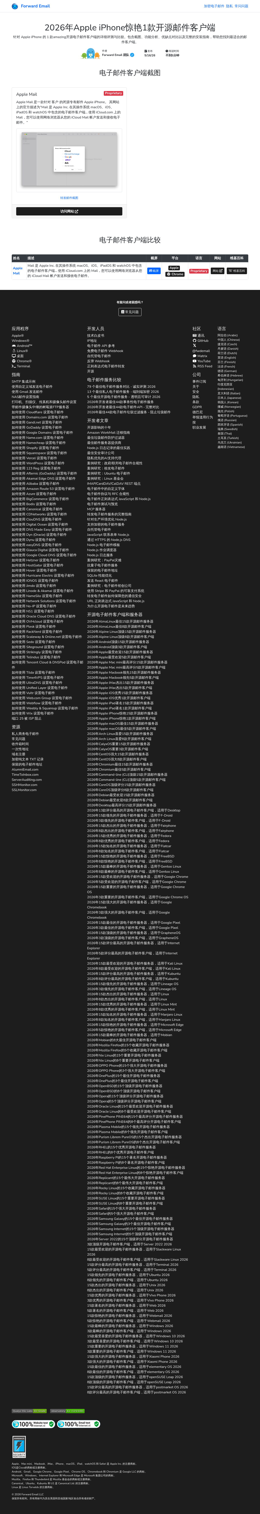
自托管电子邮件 (99, 356)
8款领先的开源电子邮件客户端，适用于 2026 (127, 1280)
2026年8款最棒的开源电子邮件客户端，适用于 (133, 871)
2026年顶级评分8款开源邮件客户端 (120, 790)
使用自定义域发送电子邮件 (32, 386)
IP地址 (92, 340)
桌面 (18, 356)
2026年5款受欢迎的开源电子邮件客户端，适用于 (136, 882)
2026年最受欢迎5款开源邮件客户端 (119, 657)
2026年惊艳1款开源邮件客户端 (121, 718)
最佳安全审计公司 (100, 453)
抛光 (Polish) (226, 411)
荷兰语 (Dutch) (227, 353)
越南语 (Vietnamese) (231, 447)
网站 (217, 271)
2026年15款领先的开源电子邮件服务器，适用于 (130, 815)
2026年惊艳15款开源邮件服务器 (122, 713)
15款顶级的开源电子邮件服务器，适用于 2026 (135, 1377)
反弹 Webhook (98, 361)
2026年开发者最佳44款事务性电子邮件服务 (120, 402)
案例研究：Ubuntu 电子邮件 (108, 473)
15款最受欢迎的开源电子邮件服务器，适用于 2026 (134, 1252)
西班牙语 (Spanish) (230, 425)
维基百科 (237, 271)
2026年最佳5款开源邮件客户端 (121, 728)
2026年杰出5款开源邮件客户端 (119, 688)
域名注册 (18, 754)
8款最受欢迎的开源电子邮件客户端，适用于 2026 (137, 1259)
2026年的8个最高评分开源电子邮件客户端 (134, 1121)
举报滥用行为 (202, 417)
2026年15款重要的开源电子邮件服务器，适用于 (136, 889)
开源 (90, 371)
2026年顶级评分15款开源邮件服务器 (121, 785)
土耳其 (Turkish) (228, 438)
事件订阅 (199, 381)
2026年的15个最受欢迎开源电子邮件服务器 (130, 1106)
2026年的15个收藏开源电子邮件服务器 (128, 1045)
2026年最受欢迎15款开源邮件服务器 (120, 652)
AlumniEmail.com (25, 769)
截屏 (154, 271)
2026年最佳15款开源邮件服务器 (120, 621)
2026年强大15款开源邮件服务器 (118, 754)
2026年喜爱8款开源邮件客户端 (119, 739)
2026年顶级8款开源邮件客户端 (120, 636)
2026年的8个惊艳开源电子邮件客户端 (135, 1172)
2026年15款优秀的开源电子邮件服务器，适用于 (129, 836)
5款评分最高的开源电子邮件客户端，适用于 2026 (131, 1269)
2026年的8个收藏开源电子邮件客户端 (125, 1193)
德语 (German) (227, 371)
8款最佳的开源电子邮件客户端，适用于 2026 (133, 1372)
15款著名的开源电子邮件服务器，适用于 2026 (126, 1305)
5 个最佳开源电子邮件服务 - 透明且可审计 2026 (123, 397)
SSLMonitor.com (24, 790)
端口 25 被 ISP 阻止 (27, 718)
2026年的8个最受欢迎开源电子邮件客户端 (129, 1111)
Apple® (18, 335)
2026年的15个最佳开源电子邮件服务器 (123, 1075)
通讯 (198, 335)
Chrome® (22, 361)
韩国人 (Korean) (228, 402)
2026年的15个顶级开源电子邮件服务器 (124, 1086)
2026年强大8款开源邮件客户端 (117, 759)
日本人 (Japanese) (229, 398)
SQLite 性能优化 (99, 575)
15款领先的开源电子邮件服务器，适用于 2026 (128, 1275)
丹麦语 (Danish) (228, 349)
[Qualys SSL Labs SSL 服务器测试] (29, 1411)
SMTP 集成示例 (23, 381)
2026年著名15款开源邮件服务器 (120, 703)
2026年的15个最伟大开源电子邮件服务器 (126, 1178)
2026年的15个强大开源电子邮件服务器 (127, 1065)
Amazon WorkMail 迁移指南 (108, 432)
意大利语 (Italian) (229, 393)
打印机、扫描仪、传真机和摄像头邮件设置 (44, 402)
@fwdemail (201, 348)
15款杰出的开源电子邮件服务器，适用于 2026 (126, 1285)
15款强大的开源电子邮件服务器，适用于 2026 (133, 1356)
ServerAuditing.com (27, 779)
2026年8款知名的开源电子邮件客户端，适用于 (128, 851)
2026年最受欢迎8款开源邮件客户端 (120, 800)
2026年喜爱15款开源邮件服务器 (120, 733)
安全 (195, 391)
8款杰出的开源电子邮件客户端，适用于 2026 (125, 1290)
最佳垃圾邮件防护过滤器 (106, 437)
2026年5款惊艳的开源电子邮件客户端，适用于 (134, 1030)
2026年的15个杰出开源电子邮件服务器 (134, 1137)
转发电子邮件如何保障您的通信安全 (114, 596)
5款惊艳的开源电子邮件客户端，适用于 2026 (128, 1321)
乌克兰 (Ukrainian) (230, 443)
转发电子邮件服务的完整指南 (109, 514)
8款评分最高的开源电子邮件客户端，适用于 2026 (136, 1392)
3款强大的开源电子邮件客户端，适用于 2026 (132, 1361)
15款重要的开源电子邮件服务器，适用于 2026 (132, 1346)
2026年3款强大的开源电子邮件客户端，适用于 (128, 915)
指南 (16, 375)
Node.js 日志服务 (100, 555)
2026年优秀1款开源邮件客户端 (118, 698)
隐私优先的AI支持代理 (104, 458)
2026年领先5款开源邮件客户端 (123, 677)
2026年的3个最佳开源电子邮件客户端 (122, 1081)
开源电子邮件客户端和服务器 (115, 614)
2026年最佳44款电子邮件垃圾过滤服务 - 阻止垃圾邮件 (129, 412)
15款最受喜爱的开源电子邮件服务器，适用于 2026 (136, 1336)
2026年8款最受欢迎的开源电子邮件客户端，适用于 (134, 968)
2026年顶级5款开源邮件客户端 (126, 779)
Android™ (22, 346)
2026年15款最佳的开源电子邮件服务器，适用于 (133, 922)
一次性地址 (20, 749)
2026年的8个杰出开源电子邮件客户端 (133, 1142)
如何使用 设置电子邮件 (38, 412)
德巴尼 (197, 412)
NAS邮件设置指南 (25, 397)
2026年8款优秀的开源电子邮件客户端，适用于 (128, 841)
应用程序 (20, 329)
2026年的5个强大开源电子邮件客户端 (120, 1213)
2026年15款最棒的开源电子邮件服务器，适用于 (134, 866)
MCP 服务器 (96, 509)
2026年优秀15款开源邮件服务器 (120, 693)
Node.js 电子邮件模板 (103, 545)
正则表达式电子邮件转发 (106, 366)
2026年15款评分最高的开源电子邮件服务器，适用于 (133, 946)
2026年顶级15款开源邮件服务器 (121, 631)
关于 (195, 386)
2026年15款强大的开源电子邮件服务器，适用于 (129, 905)
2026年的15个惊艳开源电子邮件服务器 (136, 1167)
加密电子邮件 (214, 6)
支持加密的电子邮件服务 (106, 524)
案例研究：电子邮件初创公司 (109, 585)
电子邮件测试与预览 (102, 504)
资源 (16, 727)
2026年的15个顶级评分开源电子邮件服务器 (125, 1096)
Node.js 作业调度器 (102, 550)
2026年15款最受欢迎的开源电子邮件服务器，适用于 (135, 963)
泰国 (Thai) (225, 434)
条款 (195, 402)
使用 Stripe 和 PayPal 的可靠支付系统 (115, 591)
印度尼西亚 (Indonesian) (226, 386)
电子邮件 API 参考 (101, 346)
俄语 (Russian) (227, 420)
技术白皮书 (95, 335)
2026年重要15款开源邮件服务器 (118, 744)
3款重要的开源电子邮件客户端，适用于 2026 (131, 1351)
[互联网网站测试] (33, 1424)
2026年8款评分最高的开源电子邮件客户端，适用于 (133, 979)
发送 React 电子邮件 (102, 580)
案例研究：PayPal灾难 (104, 560)
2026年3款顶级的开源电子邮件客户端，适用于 (132, 938)
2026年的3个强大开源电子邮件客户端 (126, 1070)
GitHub (200, 340)
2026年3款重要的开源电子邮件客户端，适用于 (137, 897)
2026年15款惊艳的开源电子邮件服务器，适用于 (130, 856)
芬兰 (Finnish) (227, 362)
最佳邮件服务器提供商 (104, 443)
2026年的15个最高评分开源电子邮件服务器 (135, 1116)
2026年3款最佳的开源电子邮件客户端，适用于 (132, 927)
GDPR (197, 407)
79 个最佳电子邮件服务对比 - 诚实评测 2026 (121, 386)
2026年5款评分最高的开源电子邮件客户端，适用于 (132, 956)
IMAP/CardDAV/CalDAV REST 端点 (114, 483)
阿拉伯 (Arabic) (228, 335)
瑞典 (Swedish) (228, 429)
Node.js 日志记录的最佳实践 (108, 448)
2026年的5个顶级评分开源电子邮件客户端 (124, 1101)
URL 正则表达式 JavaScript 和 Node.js (115, 601)
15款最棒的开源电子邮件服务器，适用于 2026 (130, 1326)
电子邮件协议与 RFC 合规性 (108, 494)
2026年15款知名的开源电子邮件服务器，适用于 (129, 846)
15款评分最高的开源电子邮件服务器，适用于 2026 (132, 1264)
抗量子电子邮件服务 (102, 565)
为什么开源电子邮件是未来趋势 (111, 606)
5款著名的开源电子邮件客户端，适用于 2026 (125, 1310)
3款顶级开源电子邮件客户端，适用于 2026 (129, 1244)
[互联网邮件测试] (78, 1424)
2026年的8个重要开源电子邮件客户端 (123, 1060)
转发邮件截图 (69, 198)
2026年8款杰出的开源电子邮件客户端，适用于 (130, 830)
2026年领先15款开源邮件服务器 (124, 672)
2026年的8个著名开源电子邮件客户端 (126, 1162)
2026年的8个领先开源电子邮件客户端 (127, 1132)
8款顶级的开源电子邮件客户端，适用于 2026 (134, 1382)
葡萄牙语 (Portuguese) (233, 416)
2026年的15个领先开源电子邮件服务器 (128, 1127)
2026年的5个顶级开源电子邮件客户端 (129, 1234)
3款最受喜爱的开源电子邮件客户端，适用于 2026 (135, 1341)
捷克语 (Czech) (227, 344)
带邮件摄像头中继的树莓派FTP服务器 (40, 407)
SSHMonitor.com (24, 785)
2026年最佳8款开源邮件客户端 (119, 626)
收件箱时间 (20, 744)
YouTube (201, 361)
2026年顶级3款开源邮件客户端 (117, 647)
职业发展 (199, 427)
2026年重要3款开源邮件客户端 (117, 749)
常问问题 (241, 6)
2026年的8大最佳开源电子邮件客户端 (121, 1040)
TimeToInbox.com (25, 774)
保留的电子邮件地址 (27, 764)
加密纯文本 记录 (28, 759)
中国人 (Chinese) (229, 340)
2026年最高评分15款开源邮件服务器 (127, 662)
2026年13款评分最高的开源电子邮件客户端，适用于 (133, 810)
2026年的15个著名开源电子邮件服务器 (127, 1157)
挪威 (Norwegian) (229, 407)
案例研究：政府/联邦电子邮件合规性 (115, 463)
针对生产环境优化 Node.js (107, 519)
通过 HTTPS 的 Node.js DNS (108, 539)
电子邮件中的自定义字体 (106, 488)
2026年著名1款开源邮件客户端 (119, 708)
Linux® (20, 351)
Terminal (21, 366)
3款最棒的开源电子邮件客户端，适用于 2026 (129, 1331)
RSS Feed (202, 366)
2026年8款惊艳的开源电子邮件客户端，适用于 (129, 861)
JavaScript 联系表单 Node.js (108, 534)
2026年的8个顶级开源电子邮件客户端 (123, 1091)
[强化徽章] (19, 1446)
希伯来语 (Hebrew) (230, 376)
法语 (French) (226, 367)
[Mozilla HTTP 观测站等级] (67, 1411)
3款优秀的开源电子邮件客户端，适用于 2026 (130, 1300)
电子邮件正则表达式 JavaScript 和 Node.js (119, 499)
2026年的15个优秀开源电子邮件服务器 (121, 1147)
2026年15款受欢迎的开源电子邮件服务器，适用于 (137, 876)
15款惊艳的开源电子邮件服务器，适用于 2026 (129, 1315)
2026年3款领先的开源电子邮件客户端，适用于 (128, 820)
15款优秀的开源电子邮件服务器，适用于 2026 (131, 1295)
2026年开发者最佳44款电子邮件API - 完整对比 (123, 407)
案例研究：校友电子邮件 (106, 468)
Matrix (199, 356)
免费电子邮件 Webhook (105, 351)
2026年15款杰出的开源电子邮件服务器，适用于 (131, 825)
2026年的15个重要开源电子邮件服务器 (124, 1055)
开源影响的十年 (99, 427)
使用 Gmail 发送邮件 (27, 391)
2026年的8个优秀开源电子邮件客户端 (120, 1152)
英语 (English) (227, 358)
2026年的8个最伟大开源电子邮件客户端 (125, 1183)
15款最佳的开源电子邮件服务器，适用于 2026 (134, 1366)
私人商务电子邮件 (25, 733)
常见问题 (130, 312)
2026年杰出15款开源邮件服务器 (120, 682)
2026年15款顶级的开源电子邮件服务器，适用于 (134, 933)
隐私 (229, 6)
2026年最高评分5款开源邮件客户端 (126, 667)
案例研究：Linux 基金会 (105, 478)
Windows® (20, 340)
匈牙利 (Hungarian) (230, 380)
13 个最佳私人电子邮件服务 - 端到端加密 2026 (123, 391)
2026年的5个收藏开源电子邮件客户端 (127, 1050)
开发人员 (95, 329)
